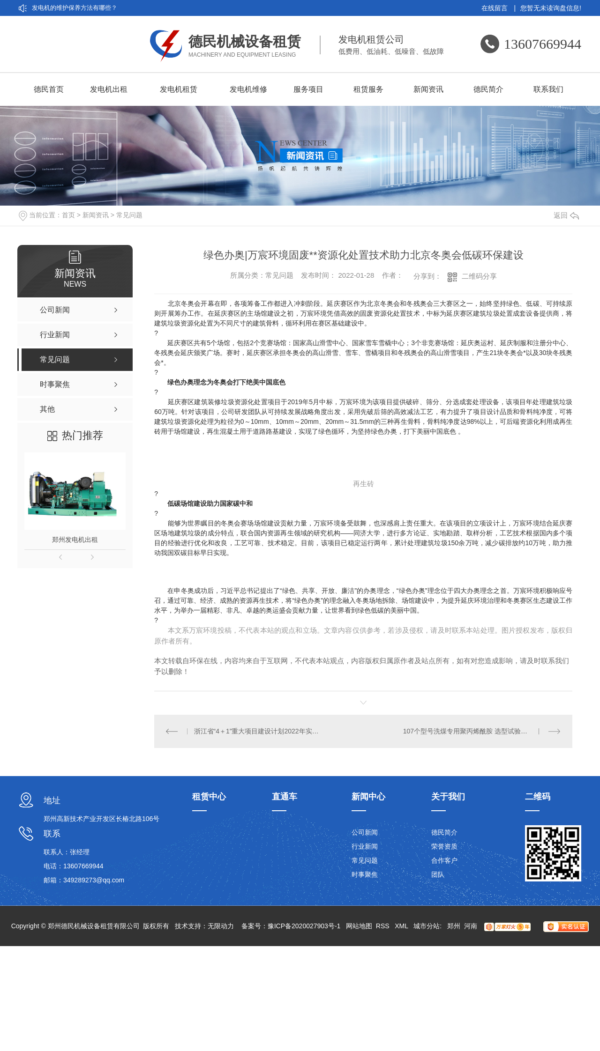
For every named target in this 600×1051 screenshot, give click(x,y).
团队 (437, 874)
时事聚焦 (365, 874)
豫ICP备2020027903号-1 (304, 926)
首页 (68, 215)
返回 (566, 215)
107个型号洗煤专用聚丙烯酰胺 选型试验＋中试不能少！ (482, 731)
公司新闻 (365, 832)
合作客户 (444, 860)
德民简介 (488, 89)
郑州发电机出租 (75, 539)
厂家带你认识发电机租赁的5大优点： (82, 39)
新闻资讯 (428, 89)
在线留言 (498, 8)
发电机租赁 (178, 89)
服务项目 (308, 89)
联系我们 (548, 89)
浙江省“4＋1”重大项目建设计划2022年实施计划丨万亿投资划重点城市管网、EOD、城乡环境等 (259, 731)
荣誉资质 (444, 846)
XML (402, 926)
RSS (383, 926)
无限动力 (221, 926)
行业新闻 (365, 846)
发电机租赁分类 (53, 55)
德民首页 (49, 89)
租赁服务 (368, 89)
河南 (470, 926)
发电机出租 (109, 89)
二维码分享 (479, 276)
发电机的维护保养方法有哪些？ (74, 7)
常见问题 (129, 215)
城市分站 (426, 926)
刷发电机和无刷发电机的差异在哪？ (80, 23)
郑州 (453, 926)
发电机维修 (248, 89)
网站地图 (359, 926)
